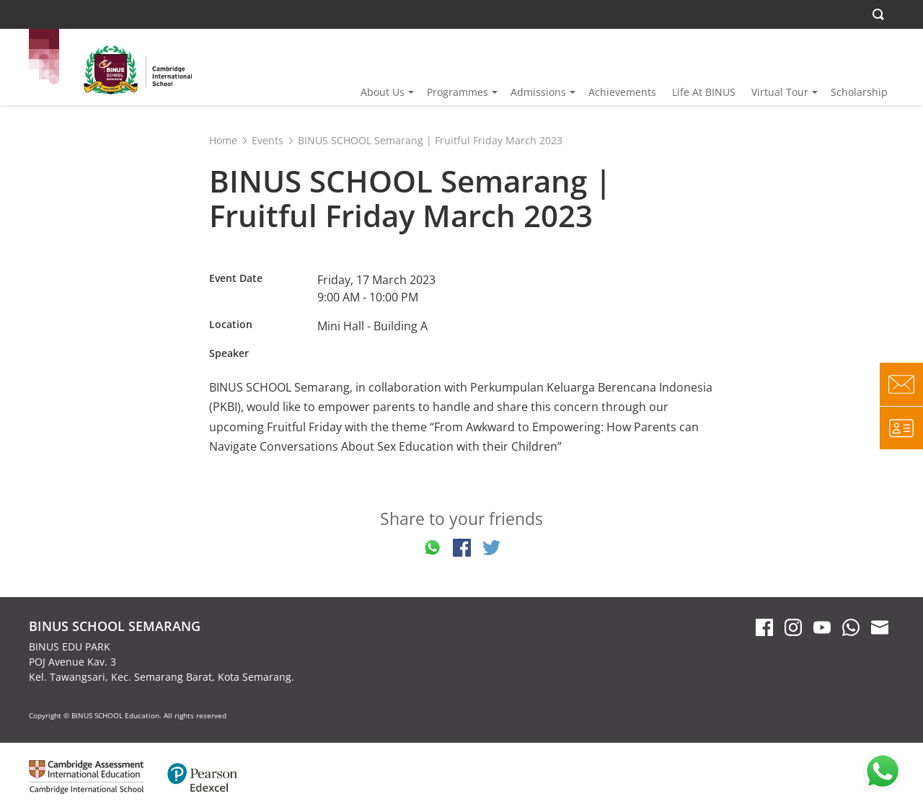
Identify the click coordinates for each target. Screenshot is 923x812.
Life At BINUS (704, 92)
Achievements (622, 92)
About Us (383, 92)
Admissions (538, 92)
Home (223, 140)
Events (267, 140)
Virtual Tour (779, 92)
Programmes (457, 92)
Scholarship (859, 92)
